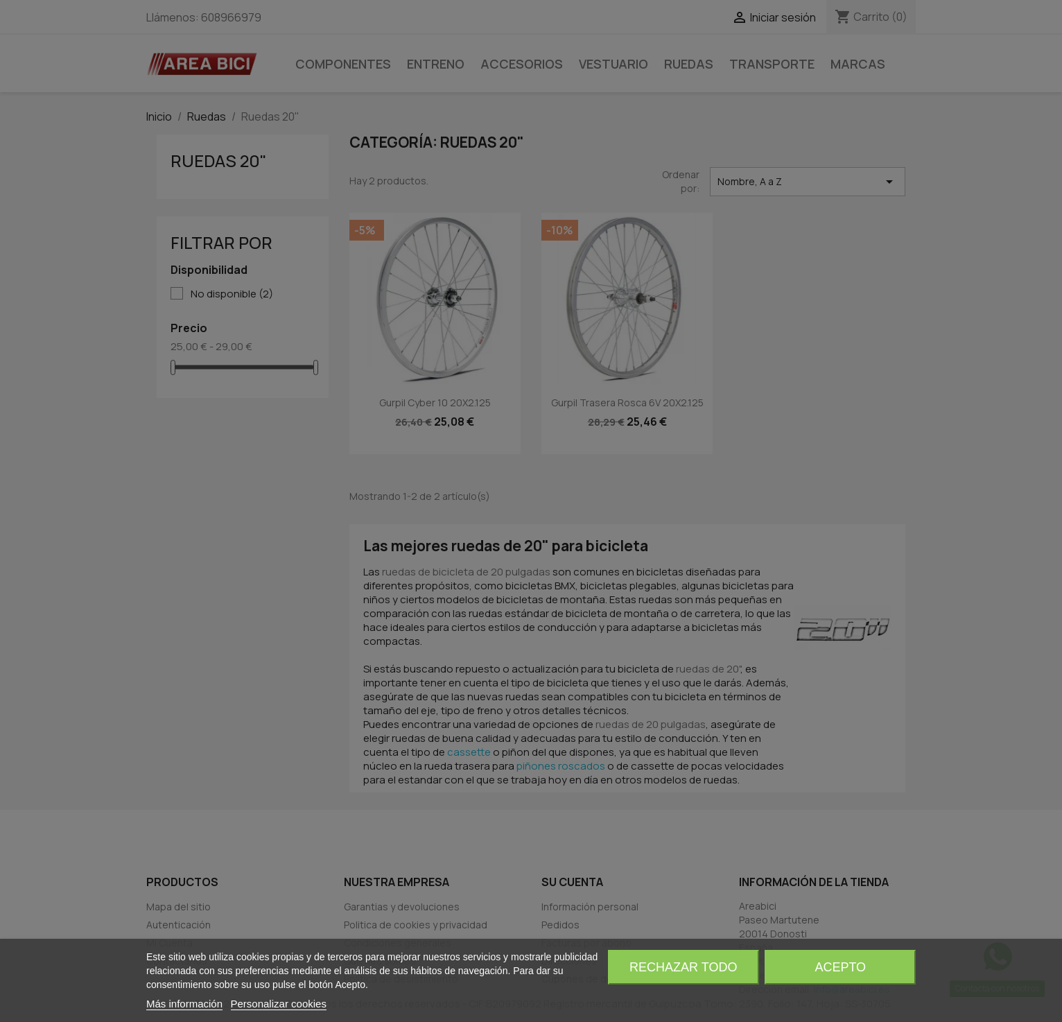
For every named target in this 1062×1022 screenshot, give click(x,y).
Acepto (840, 967)
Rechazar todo (683, 967)
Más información (184, 1004)
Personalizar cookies (279, 1004)
